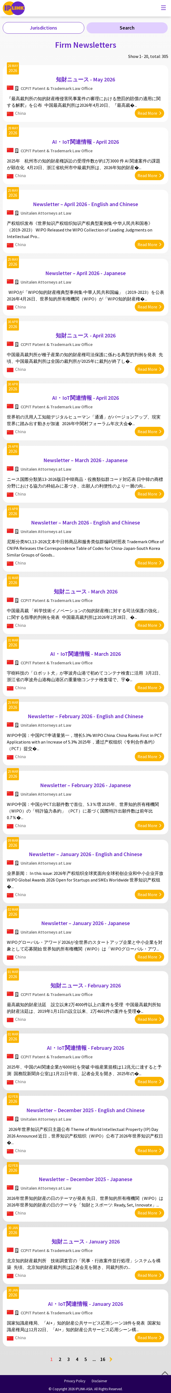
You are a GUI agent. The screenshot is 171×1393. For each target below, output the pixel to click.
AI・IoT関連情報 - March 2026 (85, 653)
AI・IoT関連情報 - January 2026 (85, 1303)
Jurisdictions (43, 28)
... (94, 1359)
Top (165, 1373)
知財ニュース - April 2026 (86, 335)
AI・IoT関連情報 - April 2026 (85, 141)
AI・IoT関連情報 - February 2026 (85, 1047)
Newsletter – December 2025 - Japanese (85, 1179)
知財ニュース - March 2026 (85, 591)
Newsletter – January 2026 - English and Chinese (85, 854)
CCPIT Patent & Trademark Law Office (56, 88)
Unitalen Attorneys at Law (46, 213)
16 (102, 1359)
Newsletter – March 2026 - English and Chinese (85, 522)
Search (127, 28)
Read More (147, 113)
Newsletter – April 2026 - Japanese (85, 273)
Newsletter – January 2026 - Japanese (85, 923)
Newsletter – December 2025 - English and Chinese (85, 1110)
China (20, 113)
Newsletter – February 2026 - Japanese (85, 785)
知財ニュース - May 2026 (85, 79)
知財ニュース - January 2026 (86, 1241)
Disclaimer (99, 1381)
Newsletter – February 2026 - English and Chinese (85, 716)
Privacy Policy (74, 1381)
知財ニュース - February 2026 (86, 985)
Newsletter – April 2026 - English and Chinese (85, 204)
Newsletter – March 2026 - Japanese (85, 460)
